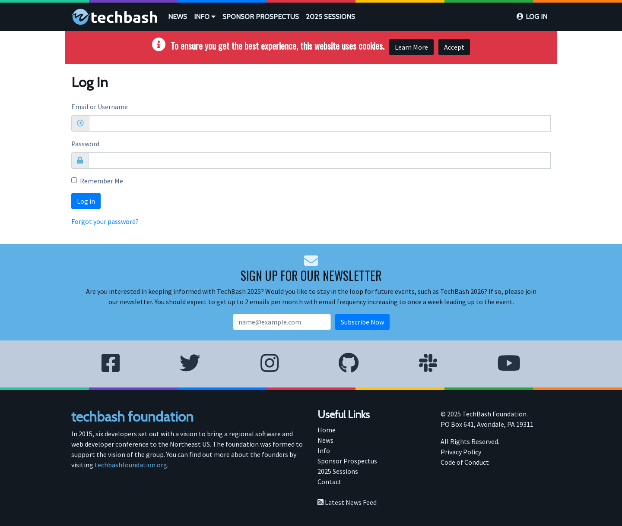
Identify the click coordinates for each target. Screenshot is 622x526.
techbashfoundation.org (131, 464)
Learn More (411, 47)
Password (85, 143)
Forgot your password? (105, 221)
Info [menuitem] (323, 450)
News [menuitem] (325, 440)
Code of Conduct (465, 462)
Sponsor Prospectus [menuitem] (347, 461)
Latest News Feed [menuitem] (347, 502)
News (177, 17)
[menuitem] (177, 16)
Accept (454, 47)
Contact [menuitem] (329, 481)
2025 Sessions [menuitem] (337, 471)
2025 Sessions (330, 17)
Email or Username (99, 106)
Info (205, 17)
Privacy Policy (461, 451)
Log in (536, 17)
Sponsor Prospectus (260, 17)
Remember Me (101, 180)
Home (326, 429)
